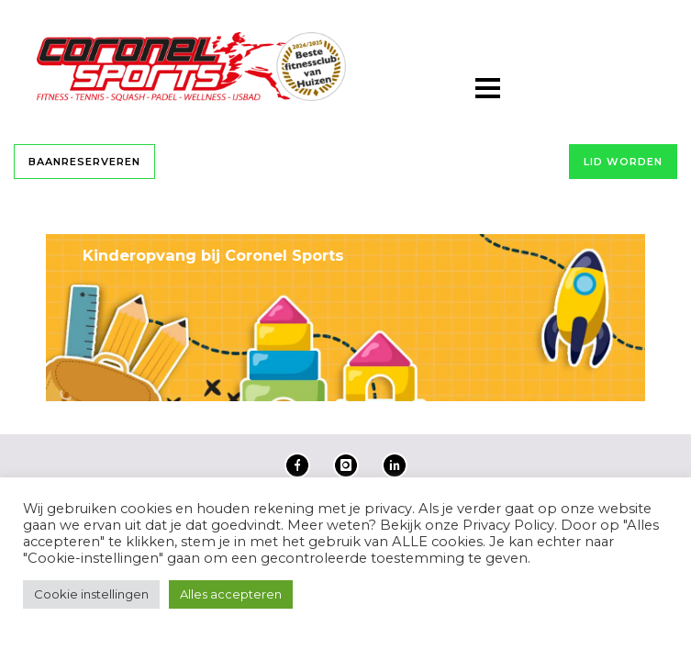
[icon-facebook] (301, 465)
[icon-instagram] (350, 465)
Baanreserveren (84, 161)
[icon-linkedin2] (394, 465)
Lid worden (623, 161)
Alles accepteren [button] (231, 594)
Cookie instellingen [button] (91, 594)
